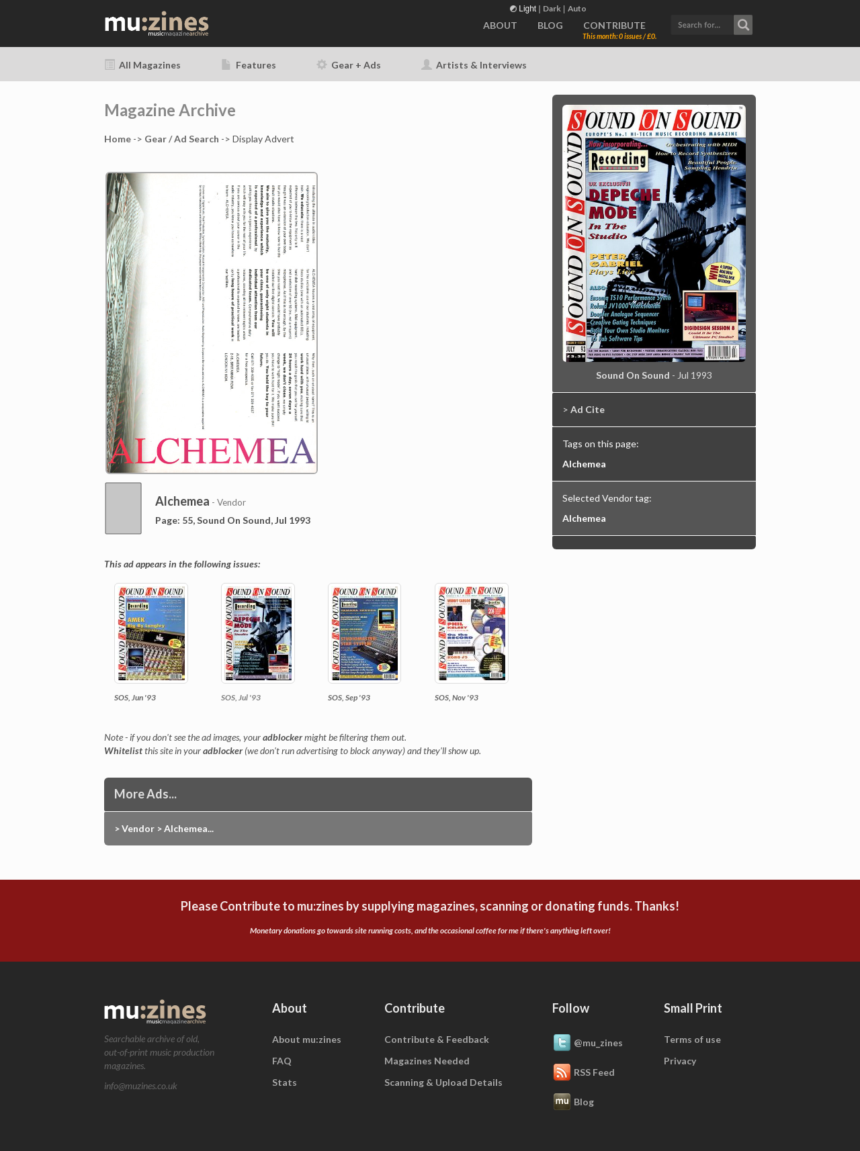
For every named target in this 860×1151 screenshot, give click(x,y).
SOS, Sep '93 (349, 697)
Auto (577, 8)
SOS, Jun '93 (135, 697)
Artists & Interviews (474, 65)
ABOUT (500, 25)
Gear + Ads (348, 65)
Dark (552, 8)
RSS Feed (583, 1073)
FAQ (282, 1060)
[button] (711, 23)
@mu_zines (587, 1043)
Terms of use (692, 1039)
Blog (573, 1102)
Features (248, 65)
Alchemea (584, 463)
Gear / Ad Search (181, 138)
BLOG (550, 25)
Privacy (680, 1060)
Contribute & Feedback (436, 1039)
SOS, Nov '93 (456, 697)
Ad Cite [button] (587, 409)
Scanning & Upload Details (443, 1082)
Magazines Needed (427, 1060)
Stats (284, 1082)
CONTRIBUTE (614, 25)
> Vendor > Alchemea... (164, 828)
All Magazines (142, 65)
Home (117, 138)
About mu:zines (306, 1039)
